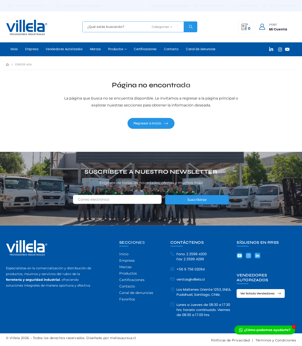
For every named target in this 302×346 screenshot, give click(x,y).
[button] (151, 123)
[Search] (190, 27)
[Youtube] (239, 255)
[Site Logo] (26, 27)
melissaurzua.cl (123, 338)
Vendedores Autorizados (64, 49)
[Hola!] (272, 27)
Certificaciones (145, 49)
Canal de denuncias (200, 49)
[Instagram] (248, 255)
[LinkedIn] (257, 255)
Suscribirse (196, 199)
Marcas (95, 49)
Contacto (171, 49)
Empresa (31, 49)
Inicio (14, 49)
